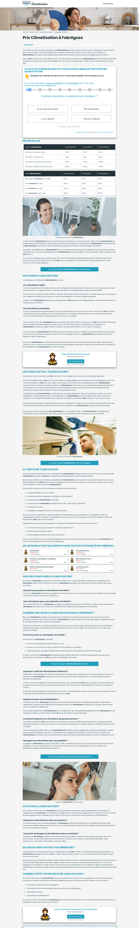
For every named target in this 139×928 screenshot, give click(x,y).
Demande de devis (76, 365)
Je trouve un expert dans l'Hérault (69, 667)
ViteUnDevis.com (99, 135)
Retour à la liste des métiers (69, 130)
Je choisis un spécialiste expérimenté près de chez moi (69, 760)
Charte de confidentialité (81, 135)
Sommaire (28, 45)
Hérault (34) (34, 32)
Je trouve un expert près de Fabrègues (69, 273)
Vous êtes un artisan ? (109, 135)
